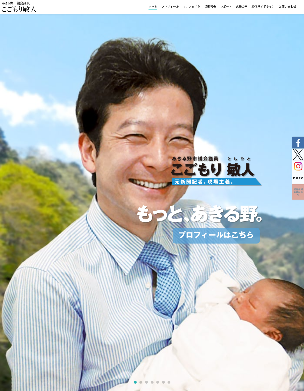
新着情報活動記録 (298, 192)
